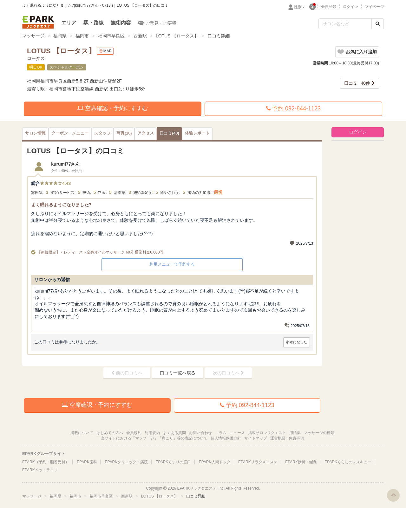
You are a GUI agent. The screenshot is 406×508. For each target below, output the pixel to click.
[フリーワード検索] (345, 23)
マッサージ (33, 35)
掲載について (81, 433)
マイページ (374, 6)
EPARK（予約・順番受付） (45, 462)
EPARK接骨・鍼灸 (301, 462)
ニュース (237, 433)
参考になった (296, 342)
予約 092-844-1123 (293, 108)
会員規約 (133, 433)
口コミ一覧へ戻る (177, 372)
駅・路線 (93, 22)
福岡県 (60, 35)
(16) (124, 133)
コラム (220, 433)
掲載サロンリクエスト (267, 433)
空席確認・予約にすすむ (112, 108)
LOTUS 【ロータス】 (177, 35)
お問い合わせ (200, 433)
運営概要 (277, 438)
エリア (68, 22)
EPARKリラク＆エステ (38, 22)
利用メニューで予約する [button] (172, 264)
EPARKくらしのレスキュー (347, 462)
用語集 (295, 433)
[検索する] (377, 24)
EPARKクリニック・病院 (126, 462)
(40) (169, 133)
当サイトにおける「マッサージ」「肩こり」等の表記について (154, 438)
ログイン (350, 6)
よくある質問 (174, 433)
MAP (105, 51)
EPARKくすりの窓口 (173, 462)
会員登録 (328, 6)
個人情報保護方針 (226, 438)
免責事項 (296, 438)
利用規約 (152, 433)
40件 (357, 83)
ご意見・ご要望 (157, 23)
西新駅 (140, 35)
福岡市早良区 (111, 35)
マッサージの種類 (319, 433)
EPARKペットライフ (40, 470)
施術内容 (121, 22)
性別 (299, 7)
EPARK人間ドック (215, 462)
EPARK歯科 (87, 462)
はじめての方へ (109, 433)
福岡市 (82, 35)
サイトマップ (255, 438)
